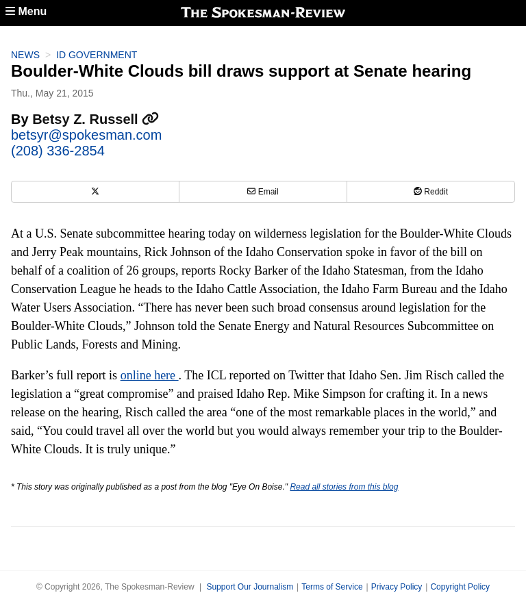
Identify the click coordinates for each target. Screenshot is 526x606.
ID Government (96, 54)
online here (150, 375)
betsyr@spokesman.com (86, 134)
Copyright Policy (460, 587)
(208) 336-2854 (58, 150)
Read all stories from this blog (344, 487)
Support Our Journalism (249, 587)
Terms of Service (331, 587)
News (25, 54)
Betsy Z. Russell (95, 119)
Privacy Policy (397, 587)
